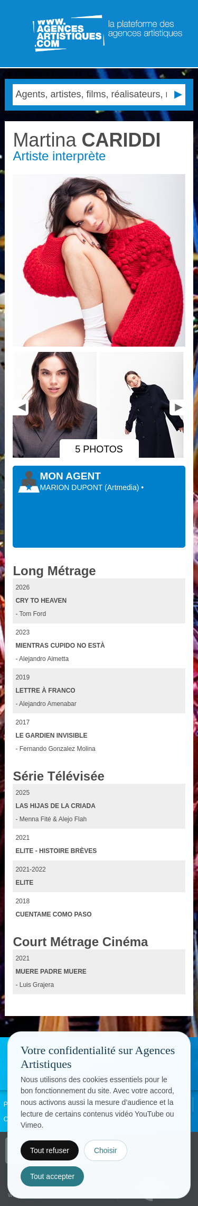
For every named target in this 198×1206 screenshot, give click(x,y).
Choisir (105, 1150)
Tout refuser (49, 1150)
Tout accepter (52, 1176)
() (123, 487)
